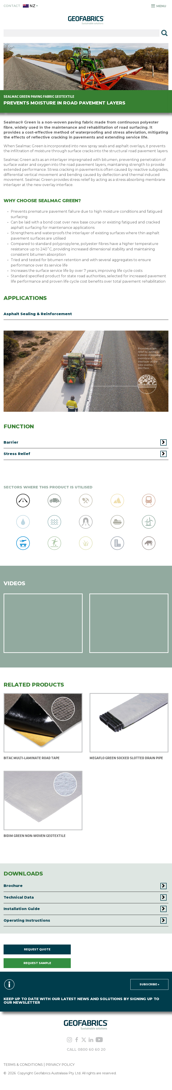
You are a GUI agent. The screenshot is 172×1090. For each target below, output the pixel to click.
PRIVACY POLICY (60, 1064)
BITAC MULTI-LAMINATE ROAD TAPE (32, 758)
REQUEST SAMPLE (37, 963)
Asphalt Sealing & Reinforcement (38, 314)
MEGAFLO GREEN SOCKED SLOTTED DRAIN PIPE (126, 758)
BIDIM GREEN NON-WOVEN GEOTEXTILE (35, 835)
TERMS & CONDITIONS (23, 1064)
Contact (12, 6)
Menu (158, 6)
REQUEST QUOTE (37, 949)
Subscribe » (149, 984)
